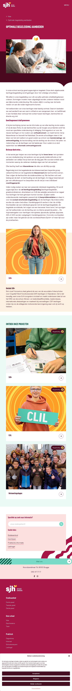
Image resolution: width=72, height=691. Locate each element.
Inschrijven (12, 539)
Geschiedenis (10, 623)
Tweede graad (10, 605)
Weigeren (36, 679)
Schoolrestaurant (11, 644)
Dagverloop (10, 638)
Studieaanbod (13, 535)
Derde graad (10, 608)
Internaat (9, 641)
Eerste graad (10, 602)
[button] (69, 656)
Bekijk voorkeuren (36, 684)
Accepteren (36, 673)
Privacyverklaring (36, 688)
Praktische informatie (16, 543)
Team (8, 626)
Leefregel (11, 546)
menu (66, 5)
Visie (8, 16)
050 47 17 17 (36, 572)
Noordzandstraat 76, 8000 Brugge (36, 567)
